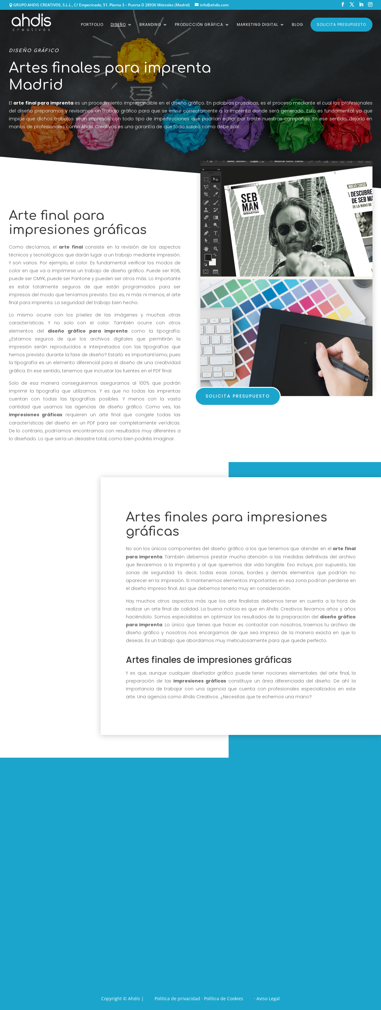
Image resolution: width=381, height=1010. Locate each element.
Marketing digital (257, 24)
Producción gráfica (199, 24)
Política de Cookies (223, 998)
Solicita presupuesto (341, 24)
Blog (297, 24)
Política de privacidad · (179, 998)
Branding (150, 24)
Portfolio (92, 24)
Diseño (118, 24)
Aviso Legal (268, 998)
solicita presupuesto (238, 396)
